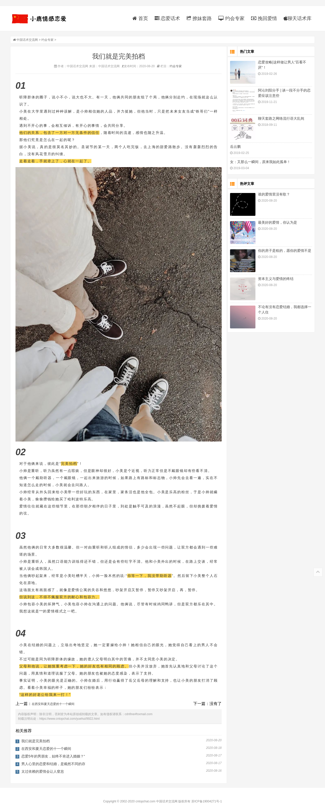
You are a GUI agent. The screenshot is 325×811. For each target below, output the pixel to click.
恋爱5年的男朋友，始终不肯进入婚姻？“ (53, 752)
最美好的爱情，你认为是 (277, 223)
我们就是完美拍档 (35, 737)
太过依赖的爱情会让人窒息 (42, 767)
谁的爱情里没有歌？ (274, 195)
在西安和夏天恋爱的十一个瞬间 (53, 700)
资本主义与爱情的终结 (276, 279)
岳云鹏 (235, 147)
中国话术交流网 (27, 40)
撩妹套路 (199, 18)
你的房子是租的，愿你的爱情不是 (284, 251)
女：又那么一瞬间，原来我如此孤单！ (260, 162)
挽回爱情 (264, 18)
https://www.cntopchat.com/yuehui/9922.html (69, 714)
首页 (140, 18)
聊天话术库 (298, 18)
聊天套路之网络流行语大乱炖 (281, 119)
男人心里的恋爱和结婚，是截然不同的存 (53, 760)
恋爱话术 (167, 18)
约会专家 (231, 18)
